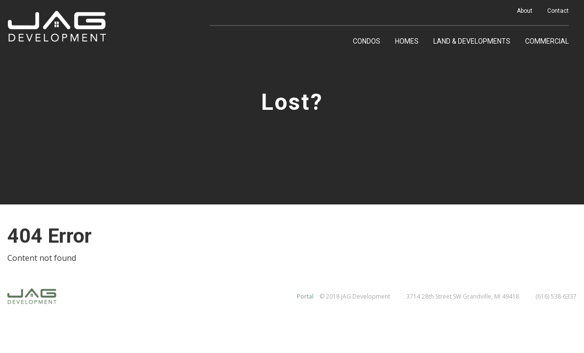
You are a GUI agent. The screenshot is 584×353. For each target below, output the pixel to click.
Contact (558, 10)
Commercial (547, 41)
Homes (407, 41)
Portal (305, 296)
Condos (366, 41)
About (524, 10)
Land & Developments (471, 41)
